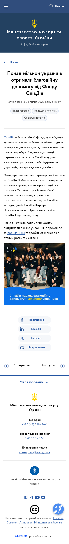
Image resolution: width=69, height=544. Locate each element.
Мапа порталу (31, 382)
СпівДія (9, 137)
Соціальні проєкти (34, 118)
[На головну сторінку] (34, 32)
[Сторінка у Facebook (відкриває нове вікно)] (26, 497)
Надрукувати (36, 347)
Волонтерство (21, 111)
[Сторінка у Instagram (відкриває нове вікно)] (43, 497)
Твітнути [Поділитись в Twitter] (36, 338)
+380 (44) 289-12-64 (34, 424)
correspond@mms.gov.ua (34, 452)
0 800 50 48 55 (34, 438)
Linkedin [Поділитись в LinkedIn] (36, 329)
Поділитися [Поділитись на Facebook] (36, 319)
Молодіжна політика (45, 111)
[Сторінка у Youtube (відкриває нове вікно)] (37, 497)
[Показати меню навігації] (5, 6)
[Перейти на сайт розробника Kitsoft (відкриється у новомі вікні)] (21, 536)
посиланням (16, 233)
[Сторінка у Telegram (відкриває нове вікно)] (31, 497)
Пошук (60, 6)
